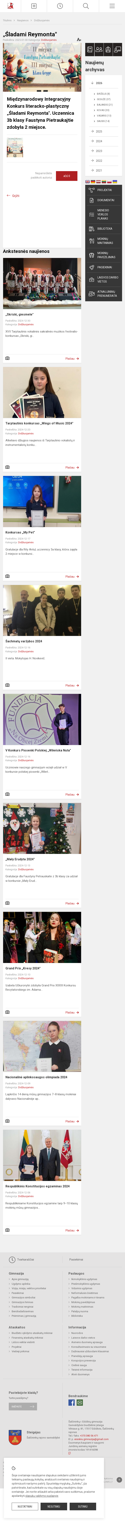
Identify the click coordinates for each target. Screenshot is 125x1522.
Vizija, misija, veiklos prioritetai (29, 1288)
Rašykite (17, 1406)
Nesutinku (54, 1506)
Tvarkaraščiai (21, 1259)
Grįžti (15, 196)
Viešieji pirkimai (20, 1351)
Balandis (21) (105, 104)
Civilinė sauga (79, 1365)
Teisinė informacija (81, 1369)
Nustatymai (25, 1506)
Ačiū (66, 176)
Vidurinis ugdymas (81, 1288)
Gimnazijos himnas (22, 1302)
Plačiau (70, 358)
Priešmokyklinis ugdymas (85, 1283)
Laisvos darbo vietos (103, 279)
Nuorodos (77, 1333)
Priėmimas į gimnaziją (24, 1315)
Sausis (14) (103, 121)
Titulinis (7, 20)
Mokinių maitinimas (101, 240)
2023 (99, 151)
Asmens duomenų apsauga (87, 1342)
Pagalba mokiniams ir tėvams (87, 1297)
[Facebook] (71, 1402)
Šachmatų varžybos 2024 (23, 641)
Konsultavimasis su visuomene (88, 1346)
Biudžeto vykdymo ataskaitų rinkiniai (32, 1333)
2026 (99, 83)
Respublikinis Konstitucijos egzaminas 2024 (37, 1186)
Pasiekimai (100, 267)
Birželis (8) (103, 93)
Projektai (100, 190)
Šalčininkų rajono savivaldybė (43, 1437)
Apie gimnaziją (20, 1279)
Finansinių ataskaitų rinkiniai (27, 1337)
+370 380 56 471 (89, 1435)
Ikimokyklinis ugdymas (84, 1279)
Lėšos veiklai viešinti (23, 1342)
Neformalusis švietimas (84, 1293)
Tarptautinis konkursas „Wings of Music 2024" (39, 423)
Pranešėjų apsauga (82, 1356)
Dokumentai (101, 200)
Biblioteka (100, 229)
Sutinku (83, 1506)
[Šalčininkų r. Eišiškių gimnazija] (10, 5)
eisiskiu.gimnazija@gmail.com (91, 1439)
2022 (99, 160)
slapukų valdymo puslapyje (41, 1495)
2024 (99, 141)
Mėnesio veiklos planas (99, 214)
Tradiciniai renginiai (22, 1306)
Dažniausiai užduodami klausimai (90, 1351)
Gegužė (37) (104, 99)
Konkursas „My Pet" (20, 532)
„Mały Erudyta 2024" (20, 859)
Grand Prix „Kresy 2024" (23, 968)
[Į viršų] (119, 1480)
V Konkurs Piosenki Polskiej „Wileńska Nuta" (38, 750)
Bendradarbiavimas (23, 1311)
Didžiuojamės (42, 20)
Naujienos (23, 20)
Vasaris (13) (104, 115)
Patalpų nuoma (79, 1311)
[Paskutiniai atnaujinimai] (60, 6)
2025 (99, 131)
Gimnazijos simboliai (23, 1297)
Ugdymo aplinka (21, 1283)
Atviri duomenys (80, 1374)
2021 (99, 170)
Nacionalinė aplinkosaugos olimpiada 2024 (36, 1077)
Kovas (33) (103, 110)
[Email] (80, 1402)
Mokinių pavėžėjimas (102, 255)
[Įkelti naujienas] (34, 6)
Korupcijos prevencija (83, 1360)
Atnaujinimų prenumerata (103, 293)
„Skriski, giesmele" (19, 314)
